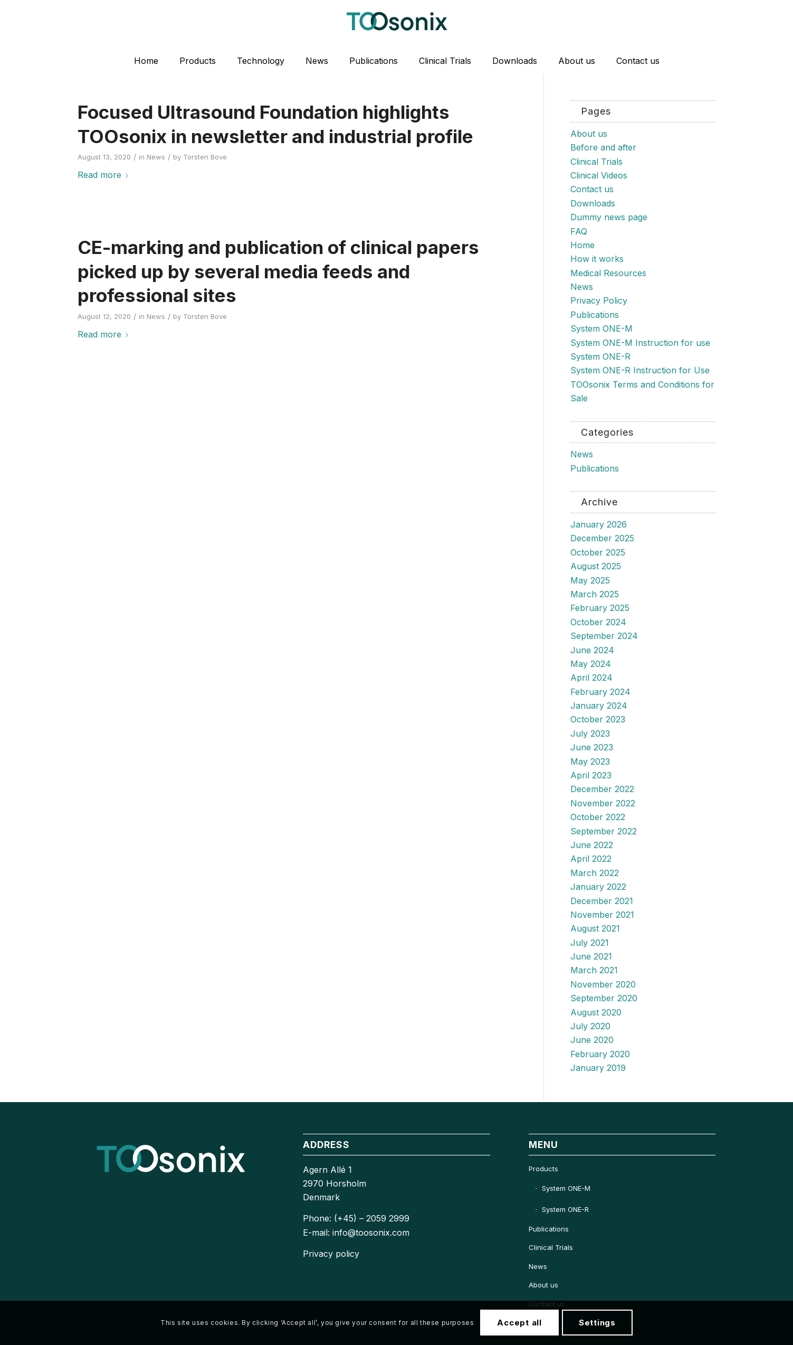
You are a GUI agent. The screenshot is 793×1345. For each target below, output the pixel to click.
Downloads (592, 203)
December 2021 (601, 901)
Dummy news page (608, 217)
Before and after (603, 147)
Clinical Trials (596, 161)
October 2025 (597, 552)
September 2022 (603, 831)
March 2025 (594, 594)
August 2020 (596, 1012)
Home (582, 245)
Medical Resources (608, 273)
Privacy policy (331, 1253)
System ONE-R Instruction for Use (640, 370)
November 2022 (602, 803)
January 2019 (598, 1067)
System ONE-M (601, 328)
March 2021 (594, 970)
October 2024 (598, 622)
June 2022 (591, 845)
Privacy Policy (598, 300)
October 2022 (597, 817)
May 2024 (590, 664)
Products (543, 1168)
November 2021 (602, 914)
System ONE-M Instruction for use (640, 342)
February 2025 (599, 608)
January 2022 (598, 886)
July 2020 (590, 1026)
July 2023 (590, 733)
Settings (597, 1323)
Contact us (592, 189)
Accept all (519, 1323)
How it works (597, 258)
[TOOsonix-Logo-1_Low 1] (396, 24)
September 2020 (603, 998)
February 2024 (600, 691)
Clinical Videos (598, 175)
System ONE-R (600, 356)
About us (588, 133)
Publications (594, 314)
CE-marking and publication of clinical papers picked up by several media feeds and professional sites (278, 271)
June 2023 (591, 747)
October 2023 (597, 719)
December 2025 (602, 538)
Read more (105, 175)
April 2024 (591, 677)
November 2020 (603, 984)
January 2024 (598, 705)
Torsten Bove (205, 157)
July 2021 (589, 942)
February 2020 (600, 1054)
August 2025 (595, 566)
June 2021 (591, 956)
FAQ (578, 231)
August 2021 (595, 928)
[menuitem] (146, 61)
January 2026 (598, 524)
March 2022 (594, 873)
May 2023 (590, 761)
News (156, 157)
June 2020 (592, 1039)
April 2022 (591, 858)
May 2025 (590, 580)
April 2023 (591, 775)
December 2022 (602, 789)
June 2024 (592, 650)
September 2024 (604, 636)
